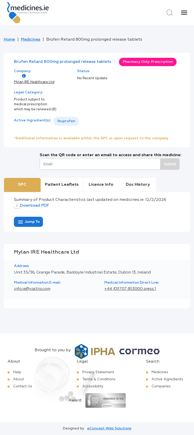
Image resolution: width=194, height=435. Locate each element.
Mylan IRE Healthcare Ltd (34, 82)
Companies (161, 386)
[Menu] (184, 13)
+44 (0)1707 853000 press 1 (130, 289)
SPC (22, 185)
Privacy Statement (98, 372)
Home (9, 40)
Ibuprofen (66, 121)
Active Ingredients (167, 379)
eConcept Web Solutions (109, 428)
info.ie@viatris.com (32, 289)
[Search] (169, 13)
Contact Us (22, 386)
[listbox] (66, 121)
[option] (66, 121)
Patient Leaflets (62, 185)
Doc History (138, 185)
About (18, 379)
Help (17, 372)
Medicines (30, 40)
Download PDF (31, 206)
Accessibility (93, 386)
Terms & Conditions (98, 379)
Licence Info (101, 185)
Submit (170, 164)
